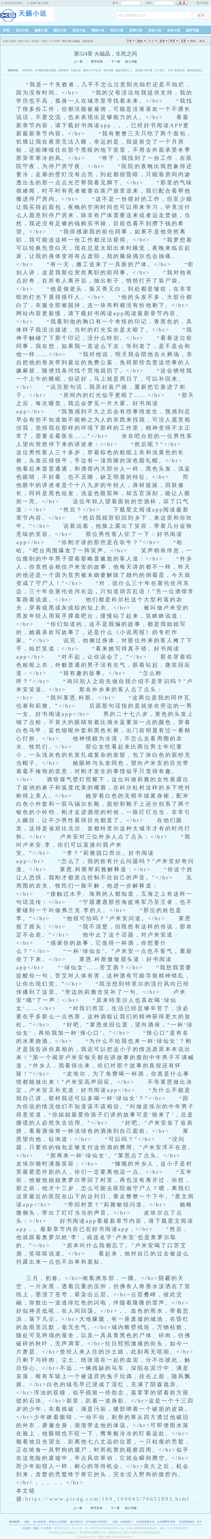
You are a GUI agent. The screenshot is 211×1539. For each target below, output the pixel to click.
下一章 (115, 61)
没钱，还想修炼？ (122, 1521)
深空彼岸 (63, 70)
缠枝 (27, 1521)
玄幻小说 (22, 30)
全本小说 (173, 30)
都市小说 (59, 30)
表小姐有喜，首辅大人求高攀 (50, 1521)
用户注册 (202, 3)
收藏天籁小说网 (39, 3)
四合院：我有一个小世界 (45, 41)
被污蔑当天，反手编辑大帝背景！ (89, 1521)
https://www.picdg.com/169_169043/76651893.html (107, 1499)
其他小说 (154, 30)
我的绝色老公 (194, 70)
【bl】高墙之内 (175, 70)
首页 (6, 30)
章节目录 (96, 1508)
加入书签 (131, 61)
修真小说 (40, 30)
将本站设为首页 (14, 3)
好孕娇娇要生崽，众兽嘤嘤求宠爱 (156, 1521)
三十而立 (159, 70)
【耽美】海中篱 (143, 70)
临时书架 (192, 30)
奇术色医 (108, 70)
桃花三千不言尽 (92, 70)
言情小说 (135, 30)
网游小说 (97, 30)
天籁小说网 (27, 16)
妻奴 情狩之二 (124, 70)
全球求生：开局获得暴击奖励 (39, 70)
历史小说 (78, 30)
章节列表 (97, 61)
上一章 (78, 61)
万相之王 (76, 70)
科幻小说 (116, 30)
